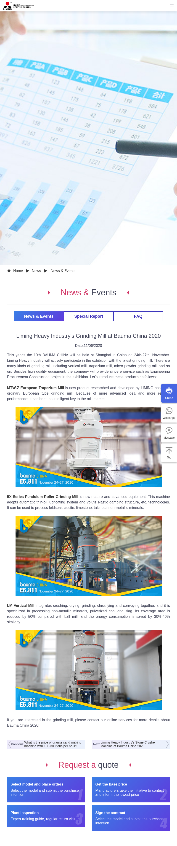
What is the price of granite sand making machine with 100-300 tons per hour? (52, 744)
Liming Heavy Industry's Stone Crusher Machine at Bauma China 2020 (128, 744)
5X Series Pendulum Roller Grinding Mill (42, 497)
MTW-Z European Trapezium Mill (35, 388)
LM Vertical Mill (20, 606)
